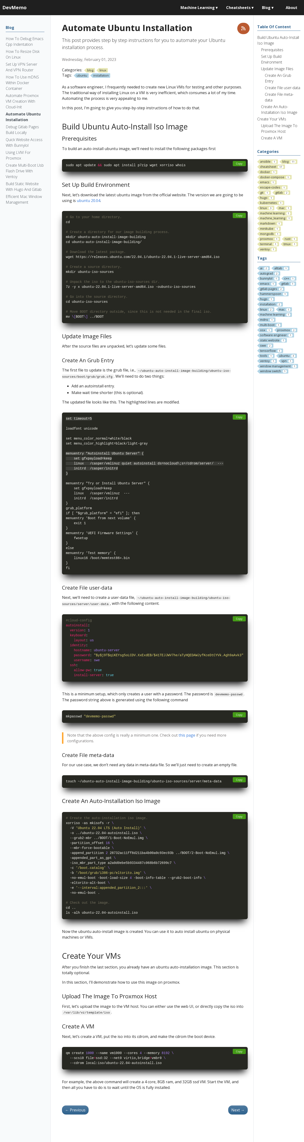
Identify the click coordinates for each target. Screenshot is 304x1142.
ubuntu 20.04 (88, 200)
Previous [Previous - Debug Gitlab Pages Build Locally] (75, 1110)
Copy (239, 163)
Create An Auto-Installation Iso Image (279, 109)
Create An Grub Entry (278, 78)
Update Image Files (277, 68)
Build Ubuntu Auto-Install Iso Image (278, 40)
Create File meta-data (279, 97)
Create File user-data (282, 87)
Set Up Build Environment (271, 59)
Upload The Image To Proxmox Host (279, 128)
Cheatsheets (239, 7)
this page (187, 735)
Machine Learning (199, 7)
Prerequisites (272, 49)
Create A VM (271, 138)
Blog (267, 7)
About (291, 7)
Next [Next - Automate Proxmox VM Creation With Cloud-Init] (238, 1110)
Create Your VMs (271, 119)
